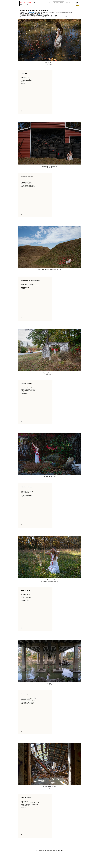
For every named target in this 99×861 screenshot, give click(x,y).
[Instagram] (77, 3)
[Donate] (77, 5)
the (25, 2)
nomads (39, 14)
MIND (22, 2)
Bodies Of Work (32, 12)
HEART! (29, 2)
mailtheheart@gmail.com (39, 855)
